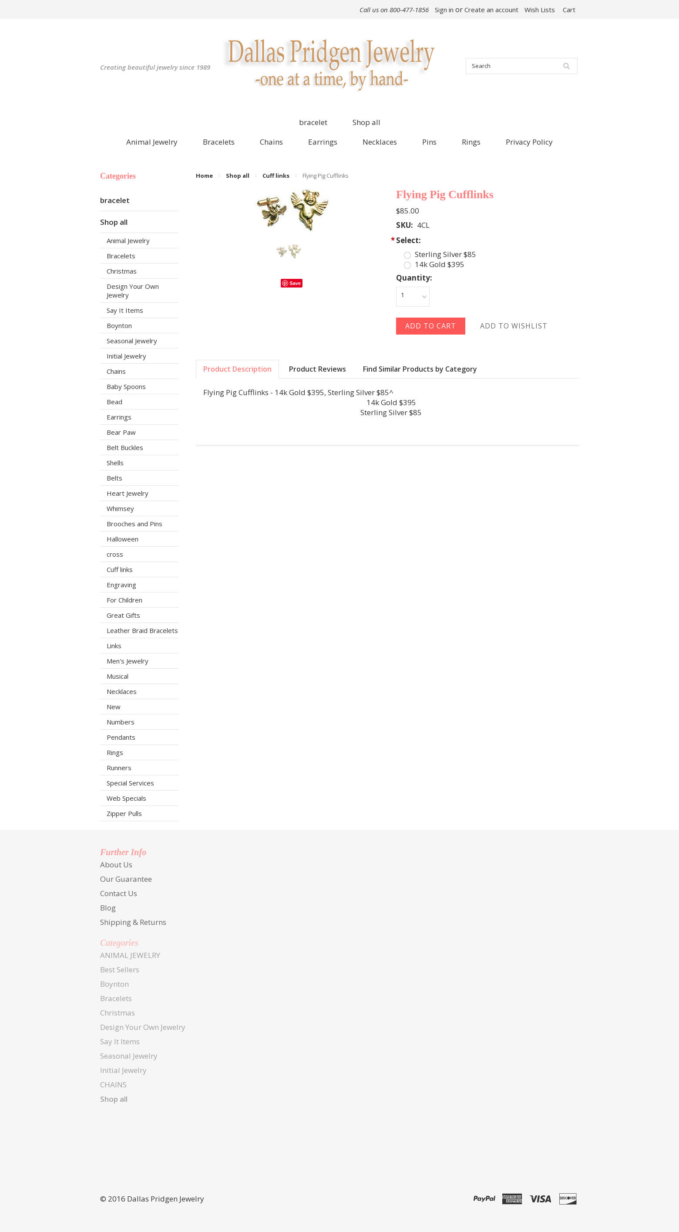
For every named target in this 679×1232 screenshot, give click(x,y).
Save (295, 283)
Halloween (122, 539)
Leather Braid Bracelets (142, 630)
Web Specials (126, 798)
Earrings (119, 417)
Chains (116, 371)
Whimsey (120, 508)
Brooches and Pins (134, 523)
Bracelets (121, 255)
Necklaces (122, 691)
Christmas (122, 271)
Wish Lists (539, 9)
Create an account (491, 9)
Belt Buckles (125, 447)
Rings (115, 752)
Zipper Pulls (124, 813)
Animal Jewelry (128, 240)
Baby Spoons (126, 386)
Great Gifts (123, 615)
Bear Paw (121, 432)
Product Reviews (317, 369)
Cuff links (120, 569)
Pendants (121, 737)
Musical (117, 676)
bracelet (313, 122)
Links (114, 645)
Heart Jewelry (127, 493)
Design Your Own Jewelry (133, 290)
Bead (114, 401)
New (114, 706)
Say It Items (125, 310)
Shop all (366, 122)
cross (115, 554)
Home (204, 175)
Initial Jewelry (126, 356)
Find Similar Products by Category (420, 369)
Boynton (119, 325)
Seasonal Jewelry (132, 340)
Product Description (237, 369)
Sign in (444, 9)
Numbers (120, 722)
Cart (569, 9)
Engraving (121, 584)
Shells (115, 462)
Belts (114, 478)
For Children (124, 600)
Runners (119, 767)
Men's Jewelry (127, 661)
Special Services (130, 782)
